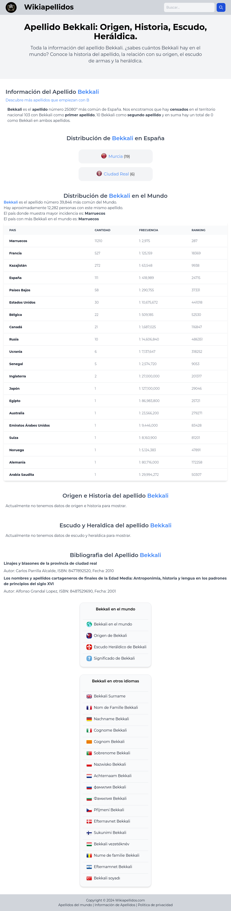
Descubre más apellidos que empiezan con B (47, 100)
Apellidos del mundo (75, 905)
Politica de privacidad (155, 905)
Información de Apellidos (115, 905)
